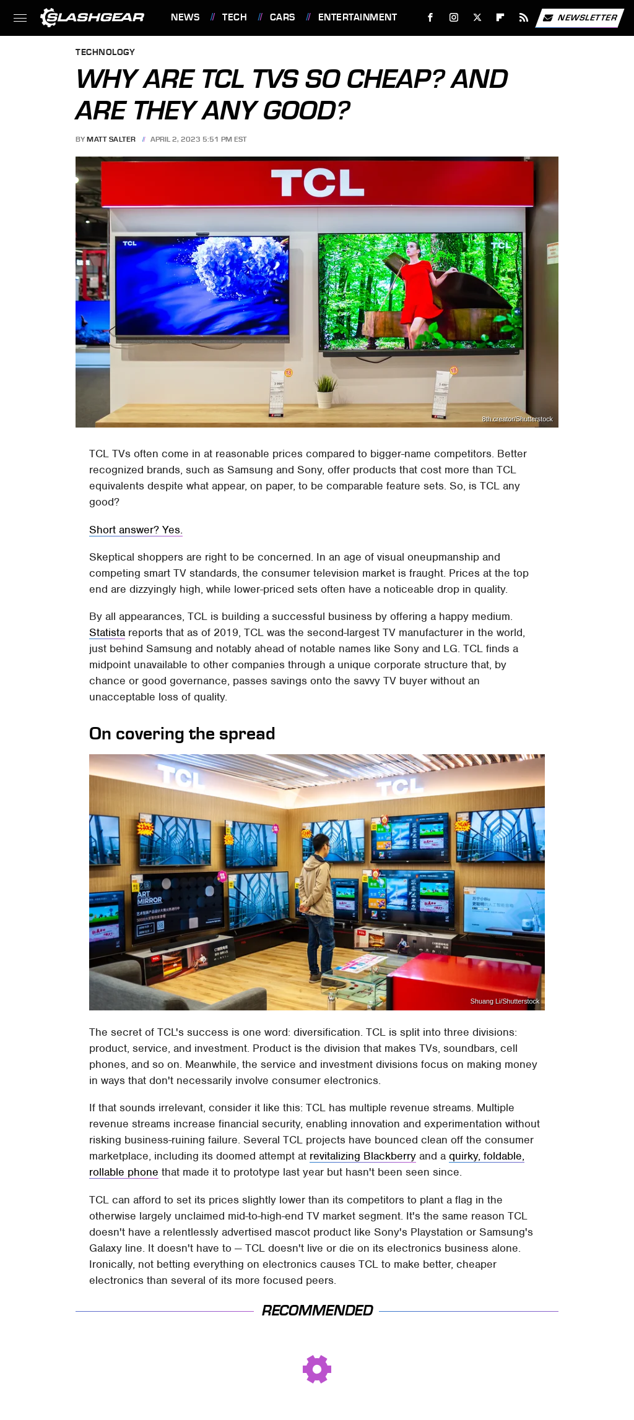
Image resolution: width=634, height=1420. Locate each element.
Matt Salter (111, 139)
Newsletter (580, 18)
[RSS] (524, 17)
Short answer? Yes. (136, 529)
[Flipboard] (501, 17)
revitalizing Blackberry (363, 1156)
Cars (282, 17)
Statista (107, 632)
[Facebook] (431, 17)
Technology (105, 53)
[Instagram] (454, 17)
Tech (234, 17)
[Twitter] (477, 17)
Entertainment (357, 17)
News (185, 17)
